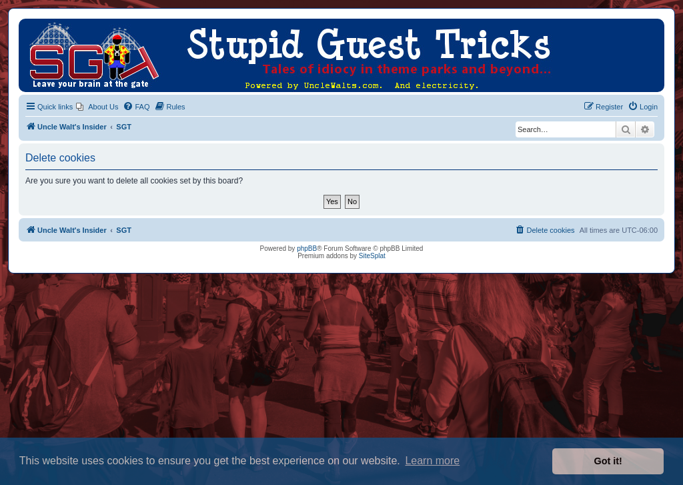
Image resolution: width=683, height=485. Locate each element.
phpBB (307, 248)
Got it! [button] (608, 461)
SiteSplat (372, 256)
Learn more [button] (432, 460)
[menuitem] (97, 107)
